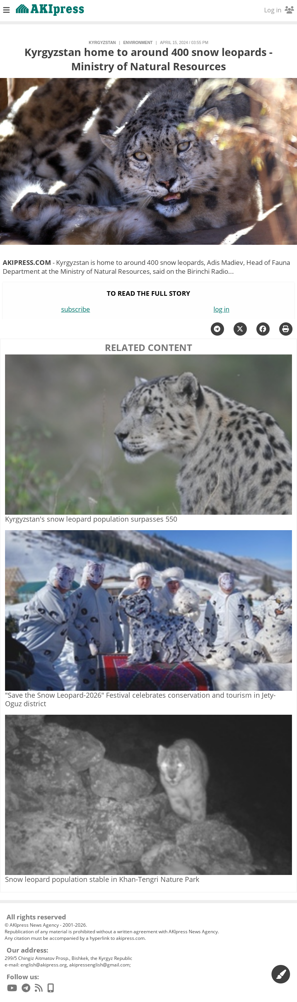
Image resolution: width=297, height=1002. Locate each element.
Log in (279, 10)
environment (138, 43)
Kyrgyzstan (102, 43)
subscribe (75, 309)
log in (221, 309)
